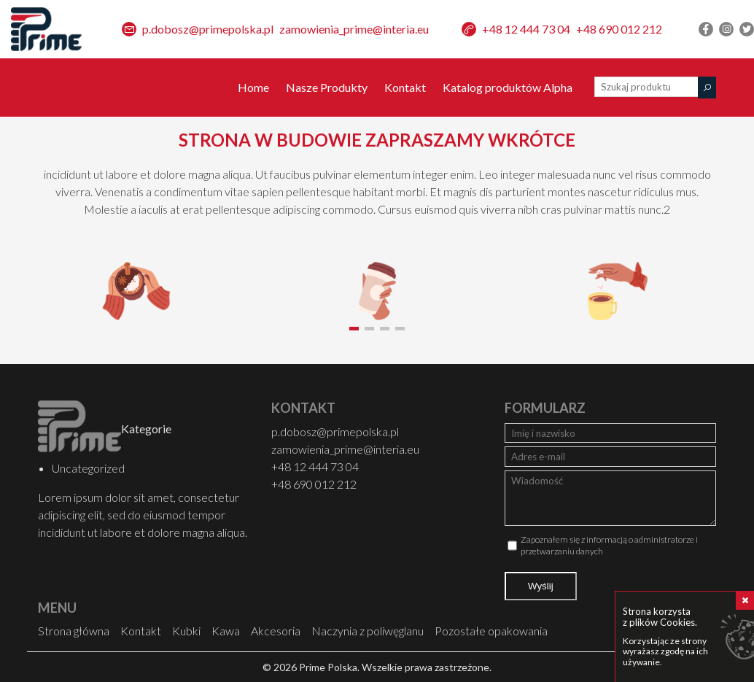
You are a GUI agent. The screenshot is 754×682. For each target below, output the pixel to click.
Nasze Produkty (327, 87)
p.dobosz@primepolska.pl (207, 29)
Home (253, 87)
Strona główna (73, 631)
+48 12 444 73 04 (526, 29)
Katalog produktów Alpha (507, 87)
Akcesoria (275, 631)
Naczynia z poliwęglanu (367, 631)
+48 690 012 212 (619, 29)
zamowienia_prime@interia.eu (354, 29)
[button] (354, 328)
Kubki (186, 631)
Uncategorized (86, 468)
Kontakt (405, 87)
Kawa (225, 631)
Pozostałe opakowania (491, 631)
